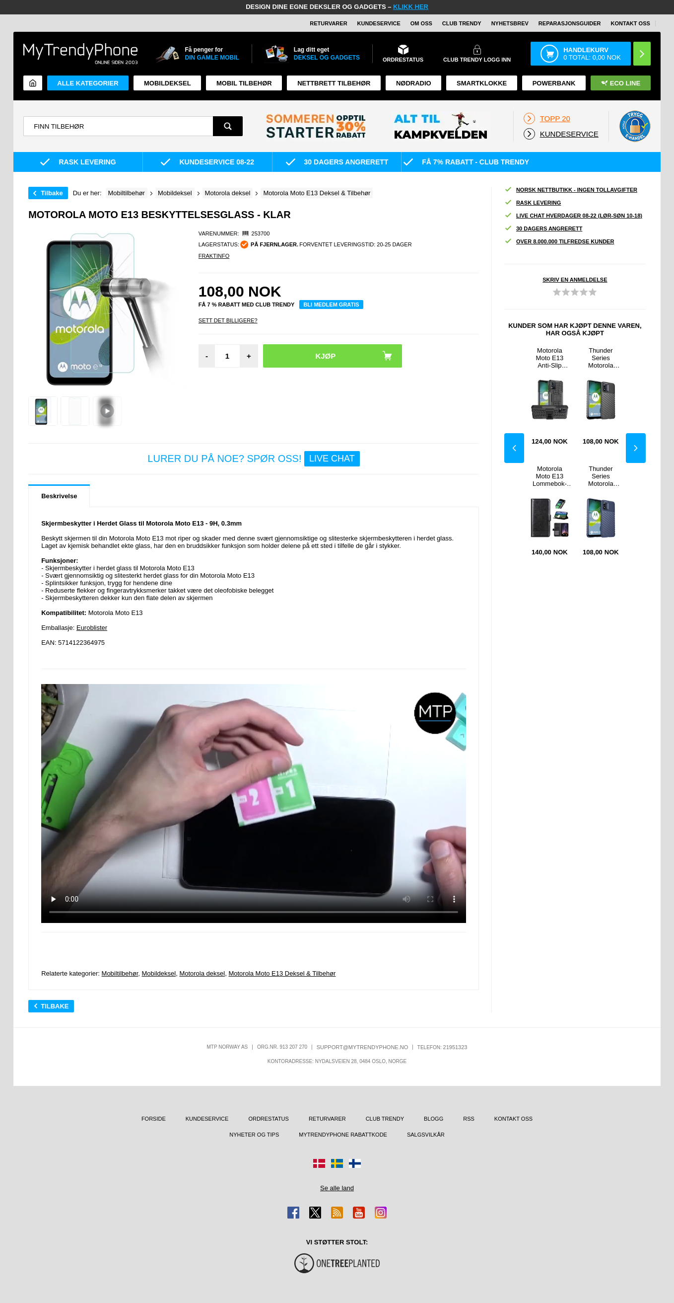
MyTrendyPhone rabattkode (343, 1135)
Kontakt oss (630, 23)
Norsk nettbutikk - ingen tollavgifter (570, 190)
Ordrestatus (268, 1119)
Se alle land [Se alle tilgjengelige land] (337, 1188)
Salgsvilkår (426, 1135)
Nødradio (413, 83)
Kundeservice (379, 23)
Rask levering (532, 203)
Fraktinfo (214, 256)
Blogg (433, 1119)
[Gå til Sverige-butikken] (337, 1163)
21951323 (455, 1047)
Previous (514, 448)
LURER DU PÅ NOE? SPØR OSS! (253, 458)
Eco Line (620, 83)
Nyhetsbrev (510, 23)
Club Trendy (461, 23)
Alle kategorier (87, 83)
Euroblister (91, 627)
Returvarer (328, 23)
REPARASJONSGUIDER (570, 23)
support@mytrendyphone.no (362, 1047)
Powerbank (554, 83)
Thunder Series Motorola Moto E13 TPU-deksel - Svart (600, 358)
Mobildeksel (167, 83)
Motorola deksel (202, 973)
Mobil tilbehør (244, 83)
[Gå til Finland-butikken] (355, 1163)
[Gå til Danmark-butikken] (319, 1163)
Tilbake (52, 193)
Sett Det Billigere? (228, 320)
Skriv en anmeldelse (574, 280)
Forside (153, 1119)
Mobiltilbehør (120, 973)
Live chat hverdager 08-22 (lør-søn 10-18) (573, 216)
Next (636, 448)
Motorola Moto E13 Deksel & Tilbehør (282, 973)
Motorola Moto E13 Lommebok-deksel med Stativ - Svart (549, 476)
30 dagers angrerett (543, 229)
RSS (468, 1119)
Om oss (421, 23)
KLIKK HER (410, 6)
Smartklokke (482, 83)
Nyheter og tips (254, 1135)
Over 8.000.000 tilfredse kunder (559, 241)
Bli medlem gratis (331, 304)
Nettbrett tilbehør (333, 83)
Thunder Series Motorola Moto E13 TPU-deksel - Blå (600, 476)
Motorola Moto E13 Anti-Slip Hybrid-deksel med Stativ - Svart (549, 358)
